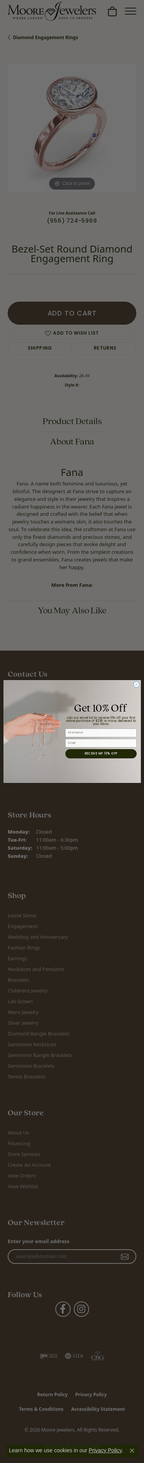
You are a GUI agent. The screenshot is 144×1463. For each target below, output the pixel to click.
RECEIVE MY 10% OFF (101, 753)
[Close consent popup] (132, 1450)
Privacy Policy (105, 1450)
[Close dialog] (136, 685)
